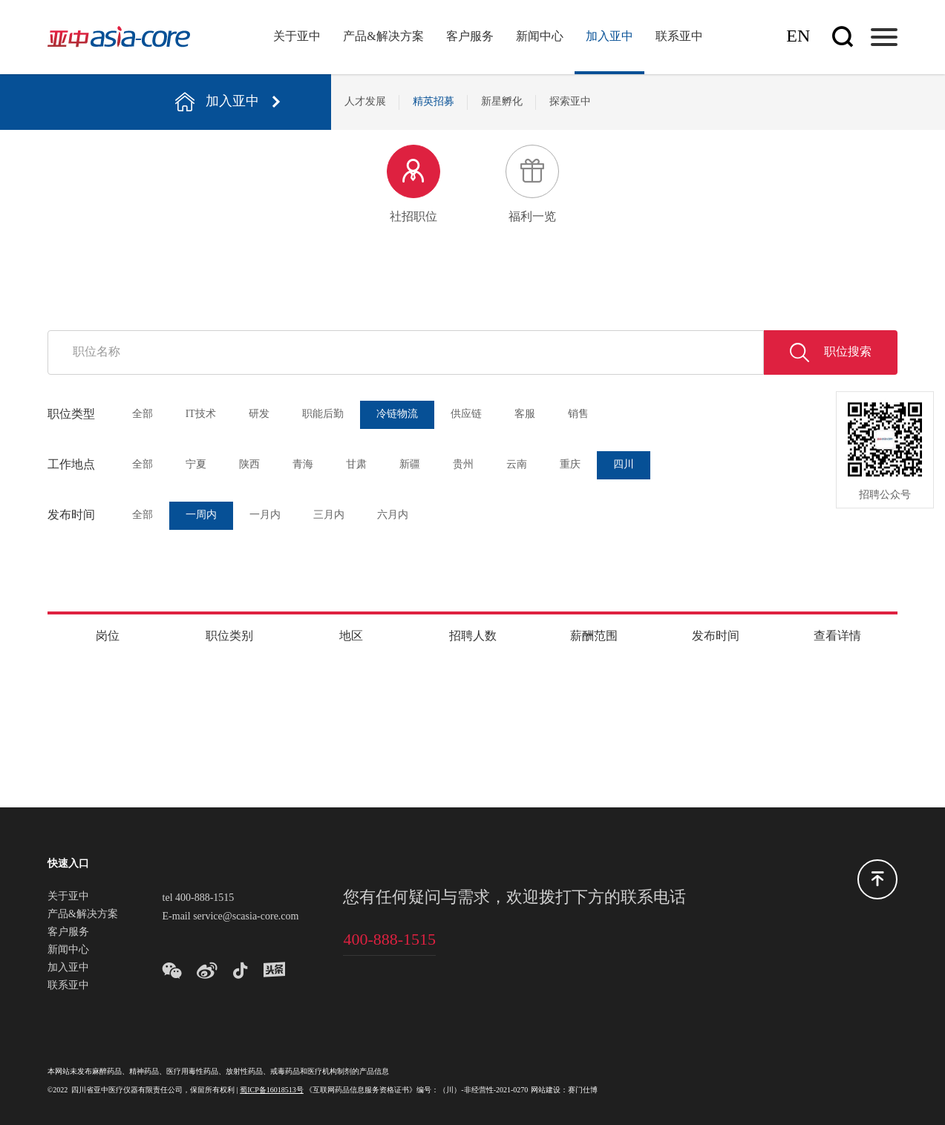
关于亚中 (297, 36)
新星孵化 (502, 102)
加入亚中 (609, 36)
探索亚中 (570, 102)
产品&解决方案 (383, 36)
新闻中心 (539, 36)
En (798, 36)
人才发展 (365, 102)
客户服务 (470, 36)
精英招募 (433, 102)
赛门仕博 (583, 1090)
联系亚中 (679, 36)
